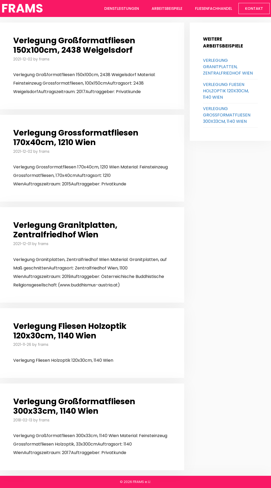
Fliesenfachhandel (213, 8)
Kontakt (254, 8)
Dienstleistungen (121, 8)
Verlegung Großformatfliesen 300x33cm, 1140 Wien (74, 406)
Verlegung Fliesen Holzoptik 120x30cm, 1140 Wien (70, 331)
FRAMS (22, 8)
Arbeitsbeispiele (167, 8)
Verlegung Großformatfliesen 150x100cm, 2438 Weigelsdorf (74, 45)
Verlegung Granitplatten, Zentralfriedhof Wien (65, 230)
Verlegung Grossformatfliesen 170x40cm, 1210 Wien (75, 137)
